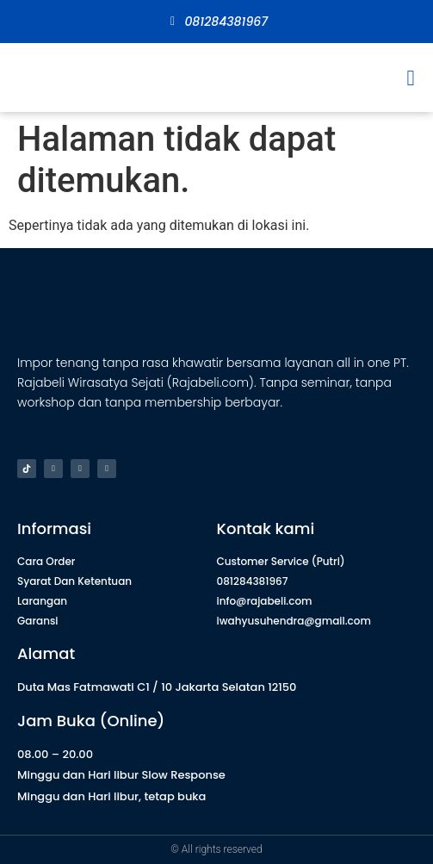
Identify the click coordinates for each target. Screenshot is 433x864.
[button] (410, 77)
